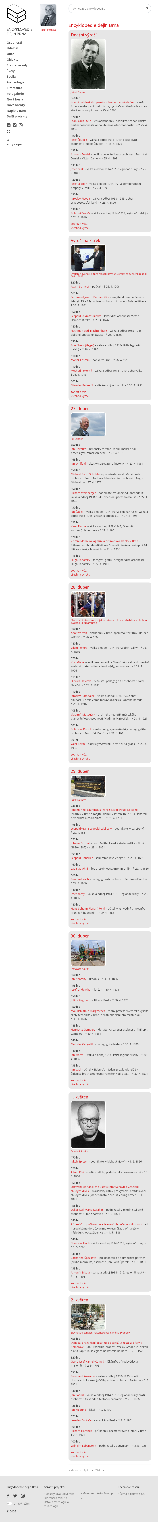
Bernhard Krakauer (83, 1376)
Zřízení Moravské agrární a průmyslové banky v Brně (104, 541)
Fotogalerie (15, 94)
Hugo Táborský (80, 560)
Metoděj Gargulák (82, 1044)
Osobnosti (14, 42)
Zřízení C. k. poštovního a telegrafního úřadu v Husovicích (107, 1224)
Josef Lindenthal (81, 989)
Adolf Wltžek (79, 633)
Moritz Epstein (80, 360)
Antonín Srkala (80, 1272)
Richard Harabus (81, 1431)
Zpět (87, 1470)
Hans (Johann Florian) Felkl (88, 908)
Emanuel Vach (80, 879)
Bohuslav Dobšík (81, 729)
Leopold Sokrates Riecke (86, 316)
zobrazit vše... (79, 223)
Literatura (14, 88)
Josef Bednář (79, 184)
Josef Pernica (48, 30)
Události (13, 48)
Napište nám (16, 111)
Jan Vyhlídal (78, 463)
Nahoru (73, 1470)
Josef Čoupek (79, 140)
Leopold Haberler (82, 858)
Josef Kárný (78, 894)
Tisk (98, 1470)
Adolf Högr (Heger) (82, 345)
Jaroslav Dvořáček (82, 1420)
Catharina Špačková (83, 1258)
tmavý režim (22, 1503)
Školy (11, 71)
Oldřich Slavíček (81, 681)
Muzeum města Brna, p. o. (97, 1495)
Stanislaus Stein (81, 121)
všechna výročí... (81, 228)
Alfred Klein (78, 1172)
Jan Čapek (77, 512)
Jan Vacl (76, 1069)
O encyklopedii (16, 142)
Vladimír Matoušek (83, 714)
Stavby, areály (17, 65)
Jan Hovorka (78, 449)
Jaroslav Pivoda (80, 198)
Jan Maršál (77, 1055)
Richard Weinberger (83, 493)
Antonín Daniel (80, 154)
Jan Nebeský (78, 979)
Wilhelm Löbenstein (83, 1445)
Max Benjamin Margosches (88, 1011)
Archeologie (15, 82)
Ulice (10, 54)
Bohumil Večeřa (81, 213)
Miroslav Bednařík (82, 385)
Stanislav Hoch (80, 1243)
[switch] (9, 1503)
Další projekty (17, 116)
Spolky (12, 76)
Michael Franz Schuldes (85, 474)
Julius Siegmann (81, 1000)
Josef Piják (77, 169)
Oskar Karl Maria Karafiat (87, 1209)
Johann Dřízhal (80, 843)
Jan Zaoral (77, 1395)
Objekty (12, 59)
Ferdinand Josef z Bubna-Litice (90, 297)
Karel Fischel (79, 526)
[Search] (110, 8)
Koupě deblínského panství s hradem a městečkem (103, 102)
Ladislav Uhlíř (79, 868)
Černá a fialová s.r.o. (131, 1494)
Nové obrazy (16, 105)
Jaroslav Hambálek (83, 696)
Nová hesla (15, 99)
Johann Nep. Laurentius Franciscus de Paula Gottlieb (104, 810)
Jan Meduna (78, 1409)
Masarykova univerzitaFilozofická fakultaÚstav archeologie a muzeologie (59, 1500)
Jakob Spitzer (79, 1161)
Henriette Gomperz (83, 1029)
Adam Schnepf (80, 286)
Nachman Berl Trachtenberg (89, 330)
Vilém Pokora (79, 647)
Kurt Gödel (78, 662)
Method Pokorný (81, 370)
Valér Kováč (78, 744)
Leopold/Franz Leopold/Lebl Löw (91, 828)
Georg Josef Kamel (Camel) (87, 1361)
